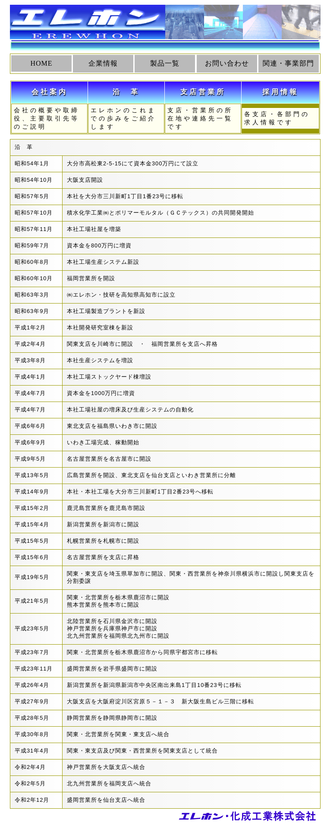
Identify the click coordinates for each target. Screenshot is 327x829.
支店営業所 (203, 91)
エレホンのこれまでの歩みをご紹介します (123, 118)
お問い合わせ (227, 63)
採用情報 (280, 91)
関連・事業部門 (288, 63)
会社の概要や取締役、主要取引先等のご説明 (46, 118)
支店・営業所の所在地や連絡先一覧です (200, 118)
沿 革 (126, 91)
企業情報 (103, 63)
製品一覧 (164, 63)
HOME (41, 63)
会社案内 (49, 91)
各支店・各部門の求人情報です (281, 118)
